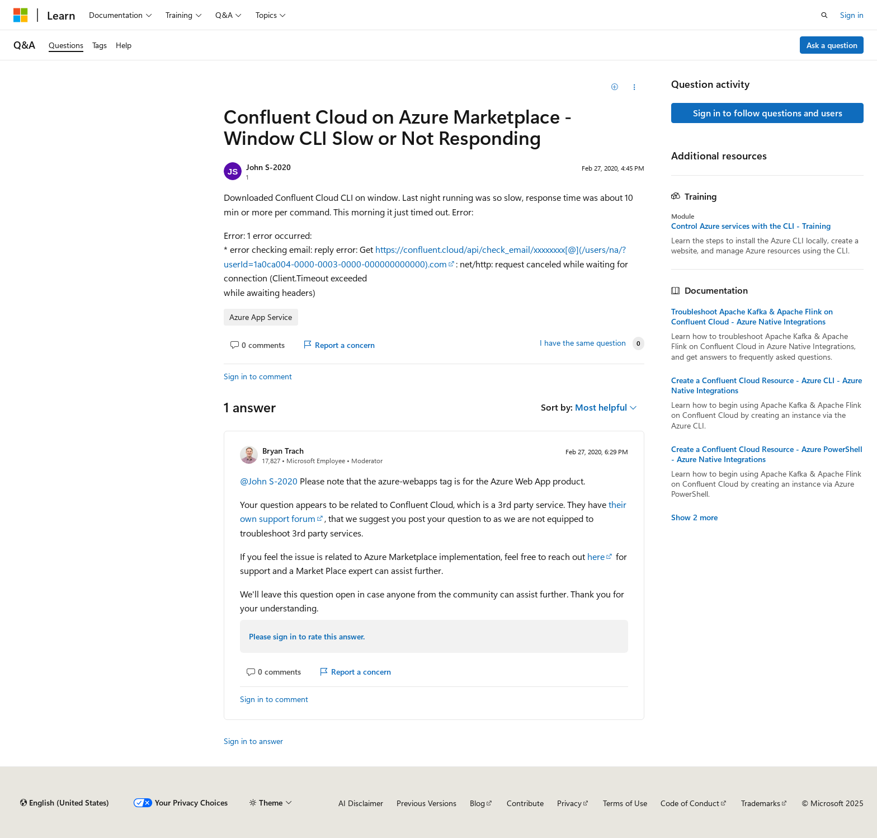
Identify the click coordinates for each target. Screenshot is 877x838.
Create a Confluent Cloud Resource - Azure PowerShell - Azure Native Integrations (766, 454)
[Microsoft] (20, 15)
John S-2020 (268, 167)
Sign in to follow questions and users (767, 113)
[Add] (615, 87)
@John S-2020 (270, 481)
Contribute (525, 803)
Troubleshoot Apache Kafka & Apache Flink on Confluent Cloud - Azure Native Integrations (752, 317)
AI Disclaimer (360, 803)
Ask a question (832, 45)
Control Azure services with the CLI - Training (751, 226)
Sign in (852, 15)
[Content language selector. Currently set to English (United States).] (64, 803)
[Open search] (824, 15)
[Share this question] (634, 87)
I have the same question (583, 342)
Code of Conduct (690, 803)
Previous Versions (426, 803)
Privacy (569, 803)
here (596, 556)
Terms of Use (625, 803)
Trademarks (760, 803)
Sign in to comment (258, 376)
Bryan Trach (283, 450)
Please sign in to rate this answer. (307, 636)
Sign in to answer (253, 741)
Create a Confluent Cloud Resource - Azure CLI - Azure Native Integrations (766, 385)
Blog (477, 803)
